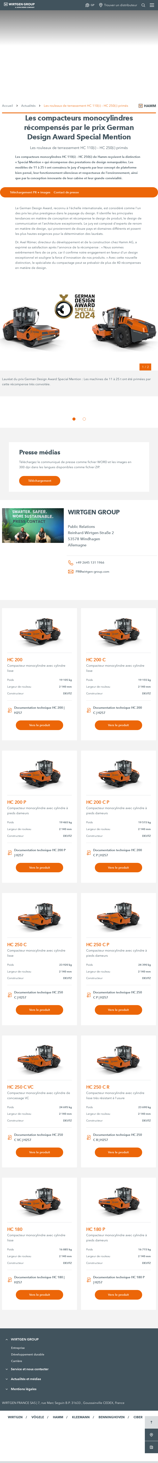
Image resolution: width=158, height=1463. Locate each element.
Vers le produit (39, 725)
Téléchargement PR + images (33, 192)
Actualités (28, 106)
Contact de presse (70, 192)
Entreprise (18, 1350)
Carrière (16, 1363)
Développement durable (27, 1356)
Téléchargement (39, 481)
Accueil (7, 106)
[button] (74, 419)
